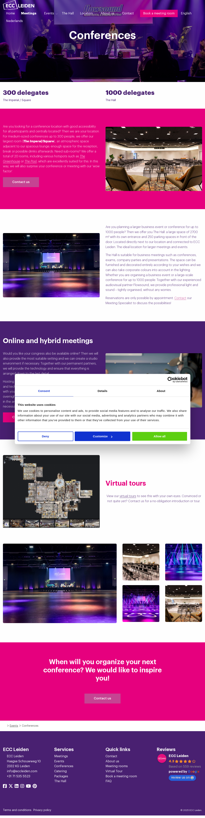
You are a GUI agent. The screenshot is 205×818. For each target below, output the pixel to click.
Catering (60, 773)
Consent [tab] (44, 391)
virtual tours (128, 496)
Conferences (63, 768)
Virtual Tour (114, 773)
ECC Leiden (178, 758)
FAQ (109, 783)
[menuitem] (10, 13)
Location (86, 13)
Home (10, 13)
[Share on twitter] (11, 788)
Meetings (28, 13)
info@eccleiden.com (22, 773)
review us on (182, 780)
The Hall (68, 13)
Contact (128, 13)
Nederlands (14, 21)
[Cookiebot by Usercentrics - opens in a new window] (170, 380)
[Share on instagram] (22, 788)
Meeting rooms (117, 768)
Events (49, 13)
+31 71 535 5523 (18, 778)
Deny (45, 436)
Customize (102, 436)
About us (107, 13)
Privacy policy (42, 812)
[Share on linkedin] (17, 788)
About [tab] (161, 391)
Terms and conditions (17, 812)
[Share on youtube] (28, 788)
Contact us (21, 182)
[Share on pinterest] (35, 788)
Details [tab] (102, 391)
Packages (61, 778)
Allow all (160, 436)
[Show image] (60, 583)
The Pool (31, 161)
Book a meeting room (159, 13)
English (186, 13)
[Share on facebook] (5, 788)
